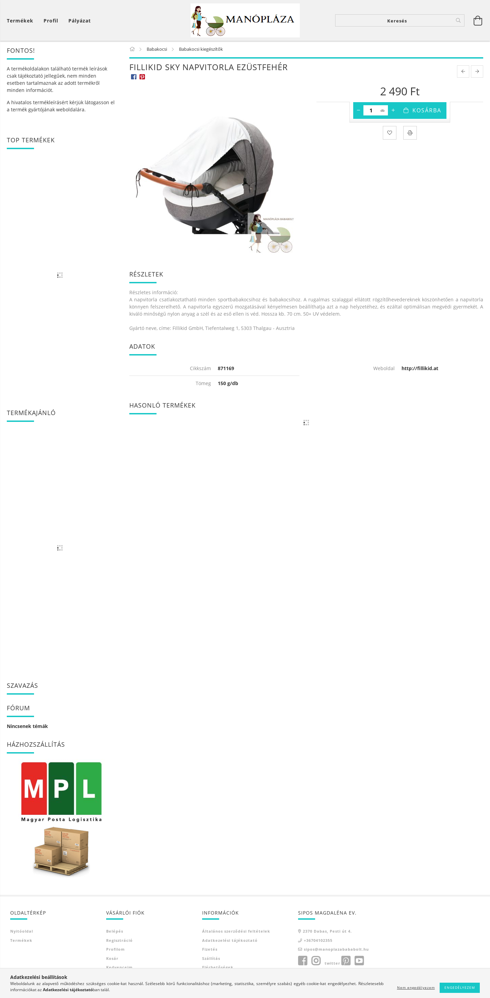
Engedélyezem (459, 987)
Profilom (115, 949)
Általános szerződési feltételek (236, 931)
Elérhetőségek (217, 967)
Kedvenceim (119, 967)
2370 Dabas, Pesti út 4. (327, 931)
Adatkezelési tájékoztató (230, 940)
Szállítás (211, 958)
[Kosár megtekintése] (21, 21)
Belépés (114, 931)
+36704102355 (318, 940)
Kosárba (426, 110)
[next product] (477, 71)
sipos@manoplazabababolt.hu (336, 949)
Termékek (21, 940)
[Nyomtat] (410, 133)
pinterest (345, 961)
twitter (332, 963)
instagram (315, 961)
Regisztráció (119, 940)
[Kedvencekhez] (389, 133)
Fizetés (209, 949)
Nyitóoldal (21, 931)
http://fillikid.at (420, 368)
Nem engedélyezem (416, 987)
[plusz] (393, 110)
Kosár (112, 958)
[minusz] (358, 110)
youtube (359, 961)
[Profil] (50, 21)
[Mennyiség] (371, 110)
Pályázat (79, 20)
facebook (302, 961)
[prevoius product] (463, 71)
